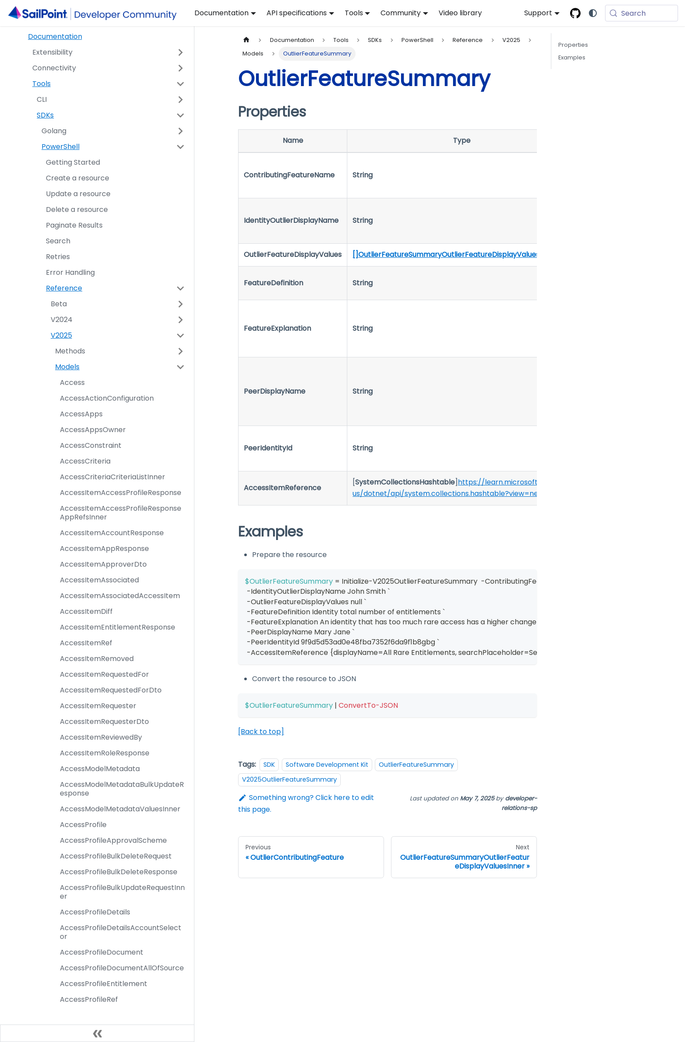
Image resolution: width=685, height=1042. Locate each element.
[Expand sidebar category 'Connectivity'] (180, 68)
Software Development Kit (327, 764)
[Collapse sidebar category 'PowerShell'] (180, 147)
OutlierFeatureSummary (416, 764)
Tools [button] (354, 13)
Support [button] (538, 13)
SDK (269, 764)
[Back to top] (261, 732)
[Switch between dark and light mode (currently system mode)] (593, 13)
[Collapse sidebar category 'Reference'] (180, 288)
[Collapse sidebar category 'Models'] (180, 367)
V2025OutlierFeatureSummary (289, 779)
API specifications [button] (296, 13)
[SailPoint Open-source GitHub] (575, 13)
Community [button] (401, 13)
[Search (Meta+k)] (641, 13)
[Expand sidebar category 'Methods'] (180, 351)
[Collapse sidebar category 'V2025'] (180, 336)
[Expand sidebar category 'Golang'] (180, 131)
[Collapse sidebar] (97, 1033)
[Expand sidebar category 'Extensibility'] (180, 52)
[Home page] (246, 40)
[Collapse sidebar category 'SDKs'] (180, 115)
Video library (460, 13)
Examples (571, 57)
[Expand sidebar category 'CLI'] (180, 100)
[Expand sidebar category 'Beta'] (180, 304)
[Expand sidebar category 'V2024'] (180, 320)
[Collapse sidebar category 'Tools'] (180, 84)
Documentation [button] (221, 13)
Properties (573, 44)
